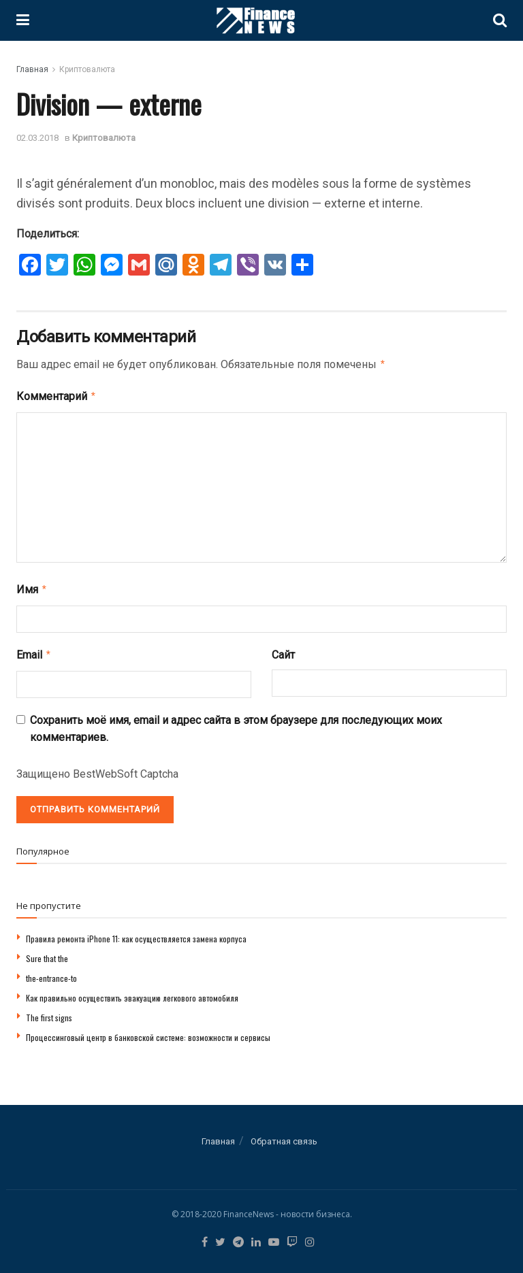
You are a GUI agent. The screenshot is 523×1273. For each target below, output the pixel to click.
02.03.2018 (37, 138)
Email (34, 650)
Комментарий (56, 394)
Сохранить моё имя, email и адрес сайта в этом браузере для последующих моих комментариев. (236, 723)
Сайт (283, 650)
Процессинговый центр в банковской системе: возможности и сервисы (148, 1032)
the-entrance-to (51, 972)
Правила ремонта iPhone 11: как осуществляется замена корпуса (136, 933)
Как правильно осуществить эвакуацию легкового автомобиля (132, 992)
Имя (32, 586)
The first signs (49, 1012)
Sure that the (47, 953)
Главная (32, 69)
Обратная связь (284, 1136)
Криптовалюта (87, 69)
